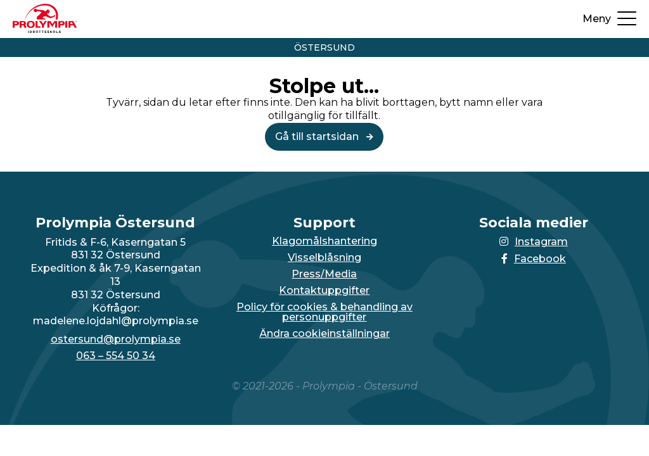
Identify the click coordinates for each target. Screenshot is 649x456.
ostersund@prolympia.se (116, 339)
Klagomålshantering (324, 241)
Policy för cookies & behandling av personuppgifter (324, 312)
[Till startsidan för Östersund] (45, 29)
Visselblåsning (324, 258)
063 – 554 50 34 (115, 356)
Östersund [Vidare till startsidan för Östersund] (324, 47)
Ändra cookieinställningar (324, 334)
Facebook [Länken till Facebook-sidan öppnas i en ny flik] (533, 258)
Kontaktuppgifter (324, 291)
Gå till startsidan (324, 136)
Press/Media (324, 274)
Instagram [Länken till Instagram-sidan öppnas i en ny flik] (533, 241)
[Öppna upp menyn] (609, 19)
